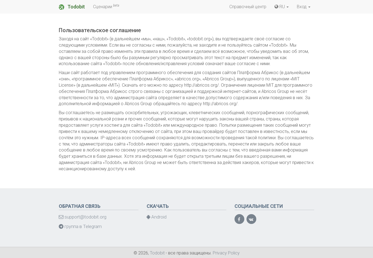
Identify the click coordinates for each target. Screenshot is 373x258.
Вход (303, 6)
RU (282, 6)
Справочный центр (247, 6)
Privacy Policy (226, 253)
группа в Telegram (80, 226)
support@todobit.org (82, 217)
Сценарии (106, 6)
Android (157, 217)
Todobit (72, 7)
